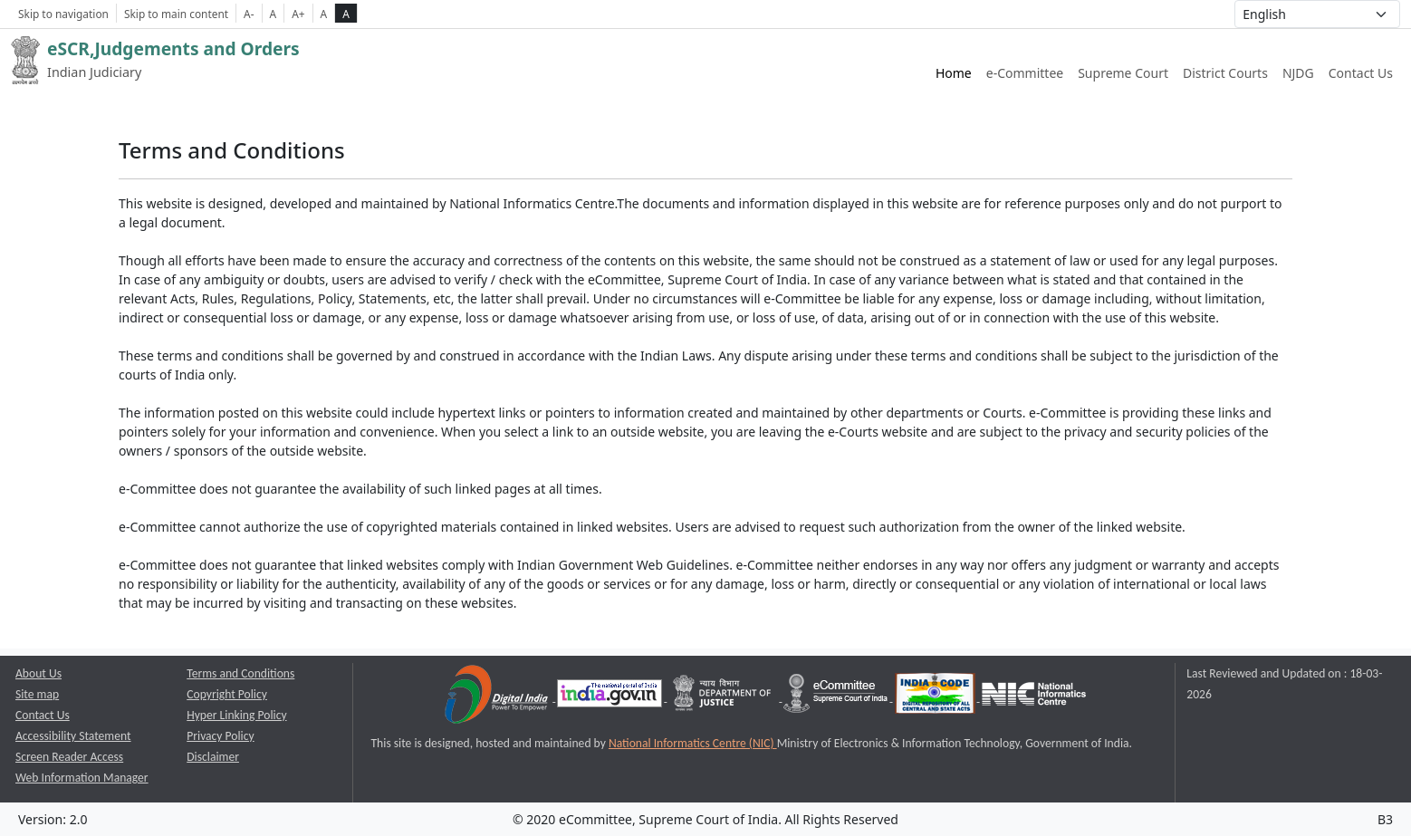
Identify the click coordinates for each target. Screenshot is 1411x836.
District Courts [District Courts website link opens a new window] (1225, 73)
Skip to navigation (63, 13)
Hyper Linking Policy (236, 715)
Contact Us (1361, 73)
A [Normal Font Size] (273, 13)
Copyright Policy (227, 694)
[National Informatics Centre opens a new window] (1034, 697)
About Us (38, 673)
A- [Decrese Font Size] (249, 13)
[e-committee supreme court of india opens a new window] (837, 697)
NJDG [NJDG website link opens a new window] (1298, 73)
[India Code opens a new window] (936, 697)
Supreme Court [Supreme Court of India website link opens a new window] (1123, 73)
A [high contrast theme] (346, 13)
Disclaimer (213, 756)
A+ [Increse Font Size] (298, 13)
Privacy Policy (220, 736)
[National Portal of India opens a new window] (611, 697)
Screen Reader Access (69, 756)
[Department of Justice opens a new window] (724, 697)
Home (954, 73)
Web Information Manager (82, 777)
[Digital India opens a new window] (497, 697)
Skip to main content (176, 13)
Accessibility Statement (73, 736)
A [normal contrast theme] (324, 13)
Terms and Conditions (240, 673)
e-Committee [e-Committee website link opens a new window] (1024, 73)
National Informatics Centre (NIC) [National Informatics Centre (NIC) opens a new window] (693, 743)
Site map (37, 694)
